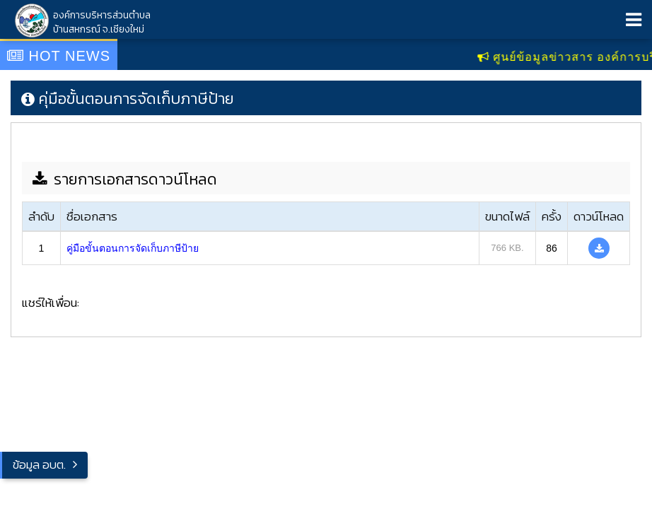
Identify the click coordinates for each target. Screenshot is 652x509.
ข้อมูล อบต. (39, 464)
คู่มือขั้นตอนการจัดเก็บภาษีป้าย (132, 248)
